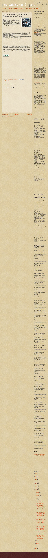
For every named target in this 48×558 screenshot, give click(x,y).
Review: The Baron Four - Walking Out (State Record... (41, 510)
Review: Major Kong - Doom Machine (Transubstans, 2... (40, 531)
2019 (36, 483)
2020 (36, 482)
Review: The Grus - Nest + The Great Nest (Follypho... (41, 538)
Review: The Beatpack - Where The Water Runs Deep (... (41, 520)
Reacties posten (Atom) (10, 116)
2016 (36, 488)
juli (36, 498)
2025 (36, 474)
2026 (36, 473)
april (37, 540)
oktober (37, 493)
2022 (36, 479)
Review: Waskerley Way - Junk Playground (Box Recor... (40, 522)
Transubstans (7, 80)
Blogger (30, 555)
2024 (36, 476)
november (37, 492)
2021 (36, 480)
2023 (36, 477)
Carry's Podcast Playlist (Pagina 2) (32, 8)
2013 (36, 548)
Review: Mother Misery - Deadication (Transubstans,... (41, 506)
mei (36, 499)
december (37, 490)
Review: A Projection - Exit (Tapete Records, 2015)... (40, 515)
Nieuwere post (5, 114)
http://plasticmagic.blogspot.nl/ (39, 455)
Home (4, 8)
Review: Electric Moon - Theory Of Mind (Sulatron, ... (41, 517)
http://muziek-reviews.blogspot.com (39, 454)
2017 (36, 486)
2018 (36, 485)
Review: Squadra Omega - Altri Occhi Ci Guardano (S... (41, 524)
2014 (36, 546)
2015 (36, 489)
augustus (37, 496)
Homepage (17, 114)
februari (37, 543)
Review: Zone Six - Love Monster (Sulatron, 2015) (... (40, 536)
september (38, 495)
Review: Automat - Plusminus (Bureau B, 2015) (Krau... (40, 513)
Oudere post (29, 114)
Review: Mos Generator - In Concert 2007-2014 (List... (40, 503)
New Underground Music (18, 4)
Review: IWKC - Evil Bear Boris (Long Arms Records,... (41, 533)
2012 (36, 549)
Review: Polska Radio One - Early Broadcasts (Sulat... (40, 529)
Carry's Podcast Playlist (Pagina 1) (15, 8)
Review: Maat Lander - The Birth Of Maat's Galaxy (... (41, 508)
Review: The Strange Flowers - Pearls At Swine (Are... (41, 526)
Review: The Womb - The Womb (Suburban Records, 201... (41, 501)
